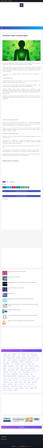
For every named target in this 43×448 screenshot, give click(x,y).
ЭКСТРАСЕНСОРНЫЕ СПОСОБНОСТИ (10, 376)
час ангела (5, 390)
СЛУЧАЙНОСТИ (6, 372)
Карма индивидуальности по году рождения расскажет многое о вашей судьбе (22, 282)
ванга (20, 378)
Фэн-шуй (21, 374)
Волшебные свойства (6, 356)
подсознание (34, 382)
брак (12, 378)
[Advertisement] (21, 16)
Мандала (28, 364)
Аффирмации (14, 354)
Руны (37, 370)
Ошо (9, 368)
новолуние (16, 382)
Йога (33, 360)
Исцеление (29, 360)
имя (20, 380)
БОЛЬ (19, 354)
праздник (4, 384)
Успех (8, 374)
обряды (25, 382)
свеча (25, 386)
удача (36, 388)
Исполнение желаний (22, 360)
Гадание (18, 356)
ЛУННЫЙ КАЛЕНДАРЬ (15, 362)
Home (2, 1)
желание (27, 378)
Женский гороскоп (31, 358)
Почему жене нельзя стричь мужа (14, 277)
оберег (21, 382)
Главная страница (5, 32)
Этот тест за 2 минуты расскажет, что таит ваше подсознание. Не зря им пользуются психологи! (23, 305)
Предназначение (32, 368)
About (5, 1)
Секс (11, 372)
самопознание (11, 32)
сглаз (29, 386)
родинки (32, 384)
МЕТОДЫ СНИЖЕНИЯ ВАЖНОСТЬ (14, 309)
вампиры (15, 378)
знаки (14, 380)
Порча (22, 368)
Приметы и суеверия (11, 370)
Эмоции (28, 376)
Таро (32, 372)
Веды (28, 354)
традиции (31, 388)
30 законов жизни (11, 293)
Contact (10, 1)
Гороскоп (28, 356)
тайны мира (21, 388)
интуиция (24, 380)
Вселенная (14, 356)
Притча (17, 370)
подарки (29, 382)
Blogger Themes (28, 446)
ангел (8, 378)
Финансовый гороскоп (14, 374)
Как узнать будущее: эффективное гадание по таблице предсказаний (20, 298)
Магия (12, 364)
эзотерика (10, 390)
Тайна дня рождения (26, 372)
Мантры (33, 364)
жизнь (38, 378)
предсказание (10, 384)
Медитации (5, 366)
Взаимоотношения (34, 354)
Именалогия (15, 360)
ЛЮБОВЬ (21, 362)
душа (23, 378)
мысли (12, 382)
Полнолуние (17, 368)
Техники (4, 374)
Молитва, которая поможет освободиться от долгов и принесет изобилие (21, 320)
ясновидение (15, 390)
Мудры (26, 366)
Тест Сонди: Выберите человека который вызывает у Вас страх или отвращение (22, 315)
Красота (8, 362)
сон (12, 388)
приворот (15, 384)
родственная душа (6, 386)
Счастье (19, 372)
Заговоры (37, 358)
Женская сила (24, 358)
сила (32, 386)
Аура (7, 181)
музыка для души (6, 382)
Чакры (31, 374)
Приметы (4, 370)
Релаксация (29, 370)
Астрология (5, 354)
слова (35, 386)
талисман (26, 388)
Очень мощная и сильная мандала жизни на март (17, 271)
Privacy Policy (4, 439)
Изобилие (9, 360)
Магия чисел (23, 364)
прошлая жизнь (21, 384)
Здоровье (4, 360)
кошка (33, 380)
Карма (37, 360)
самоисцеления (13, 386)
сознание (8, 388)
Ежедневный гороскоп (11, 358)
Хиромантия (27, 374)
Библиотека (24, 354)
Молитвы (17, 366)
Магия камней (17, 364)
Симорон (14, 372)
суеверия (16, 388)
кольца (29, 380)
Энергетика (33, 376)
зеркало (10, 380)
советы (4, 388)
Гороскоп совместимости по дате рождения (16, 287)
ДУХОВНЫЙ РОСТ (34, 356)
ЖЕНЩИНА (18, 358)
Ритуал (33, 370)
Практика (26, 368)
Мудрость (22, 366)
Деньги (4, 358)
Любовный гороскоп (28, 362)
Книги (4, 362)
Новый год (31, 366)
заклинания (5, 380)
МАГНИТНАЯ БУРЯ (6, 364)
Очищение (5, 368)
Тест (35, 372)
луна (36, 380)
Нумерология (36, 366)
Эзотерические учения (22, 376)
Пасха (12, 368)
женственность (32, 378)
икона (17, 380)
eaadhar (17, 446)
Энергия (4, 378)
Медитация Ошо (11, 366)
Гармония (23, 356)
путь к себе (27, 384)
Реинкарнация (22, 370)
